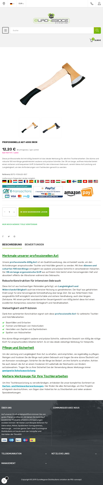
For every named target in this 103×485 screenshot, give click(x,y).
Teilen (4, 236)
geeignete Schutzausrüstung (18, 370)
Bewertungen (34, 244)
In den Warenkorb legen (33, 212)
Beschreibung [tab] (12, 244)
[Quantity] (9, 212)
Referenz (6, 174)
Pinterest (16, 236)
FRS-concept (75, 479)
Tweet (10, 236)
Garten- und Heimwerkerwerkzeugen (23, 386)
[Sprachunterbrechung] (12, 3)
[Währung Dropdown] (21, 3)
